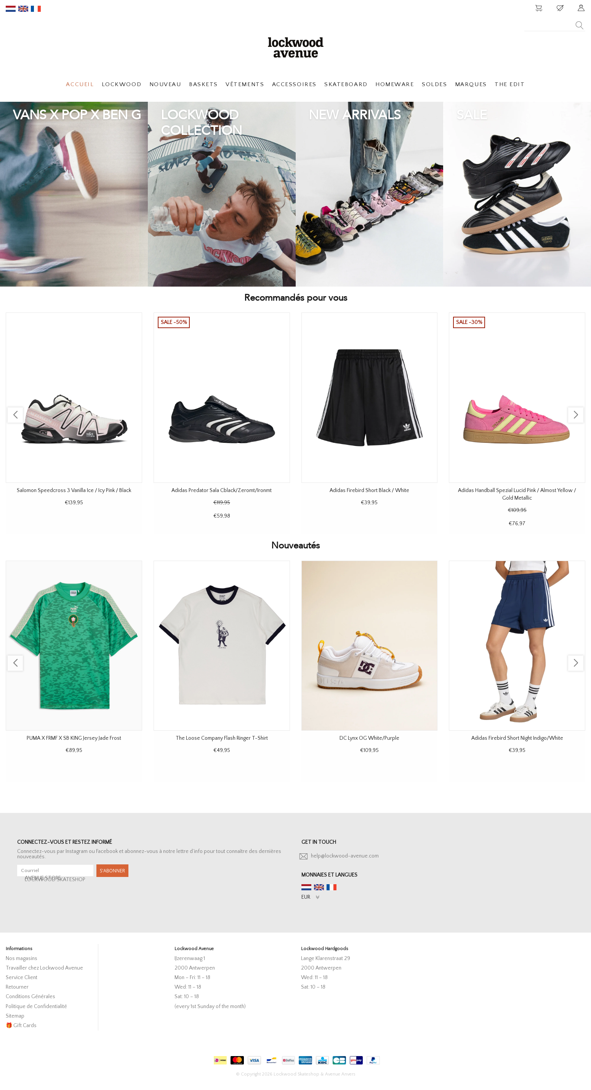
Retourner (17, 987)
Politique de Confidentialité (36, 1006)
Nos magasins (21, 958)
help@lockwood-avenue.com (345, 856)
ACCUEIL (80, 84)
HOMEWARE (394, 84)
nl (11, 9)
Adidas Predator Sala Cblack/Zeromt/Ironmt (221, 490)
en (23, 9)
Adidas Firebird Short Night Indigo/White (517, 738)
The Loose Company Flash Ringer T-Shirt (222, 738)
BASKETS (203, 84)
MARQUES (471, 84)
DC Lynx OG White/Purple (369, 738)
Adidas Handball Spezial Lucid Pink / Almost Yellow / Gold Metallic (517, 494)
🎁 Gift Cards (21, 1026)
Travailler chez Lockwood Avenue (44, 968)
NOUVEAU (165, 84)
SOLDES (434, 84)
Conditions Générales (30, 997)
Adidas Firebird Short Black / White (369, 490)
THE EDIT (510, 84)
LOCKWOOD (121, 84)
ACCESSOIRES (294, 84)
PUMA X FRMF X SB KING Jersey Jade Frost (74, 738)
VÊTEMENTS (245, 84)
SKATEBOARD (345, 84)
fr (36, 9)
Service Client (21, 978)
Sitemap (15, 1016)
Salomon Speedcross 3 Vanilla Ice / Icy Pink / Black (74, 490)
